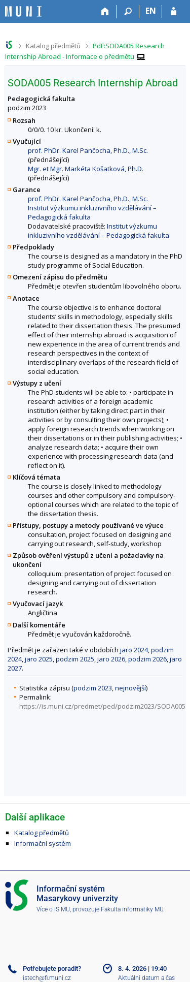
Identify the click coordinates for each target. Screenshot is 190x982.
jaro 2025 (39, 658)
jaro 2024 (134, 649)
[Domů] (105, 11)
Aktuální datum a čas (146, 977)
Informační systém (42, 843)
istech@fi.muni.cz (47, 977)
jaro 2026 (111, 658)
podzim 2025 (75, 658)
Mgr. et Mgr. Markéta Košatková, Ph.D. (85, 168)
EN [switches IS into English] (150, 10)
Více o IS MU (53, 909)
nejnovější (130, 687)
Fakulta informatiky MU (132, 909)
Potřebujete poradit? (52, 968)
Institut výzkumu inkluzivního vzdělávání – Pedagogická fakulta (98, 230)
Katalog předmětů (53, 45)
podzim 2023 (92, 687)
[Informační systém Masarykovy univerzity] (23, 11)
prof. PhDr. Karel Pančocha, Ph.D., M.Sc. (88, 150)
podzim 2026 (147, 658)
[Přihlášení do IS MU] (173, 11)
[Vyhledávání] (128, 11)
